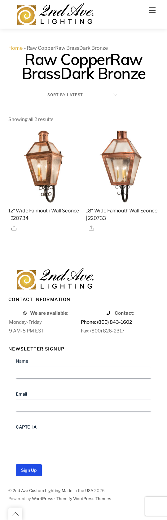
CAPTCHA (26, 426)
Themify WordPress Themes (83, 498)
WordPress (42, 498)
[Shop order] (83, 95)
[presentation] (63, 445)
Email (21, 394)
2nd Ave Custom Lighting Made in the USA (53, 490)
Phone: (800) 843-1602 (106, 322)
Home (15, 48)
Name (22, 361)
